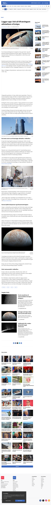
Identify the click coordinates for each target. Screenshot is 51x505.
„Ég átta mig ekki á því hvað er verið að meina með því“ (45, 49)
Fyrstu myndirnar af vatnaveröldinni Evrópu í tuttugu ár (24, 297)
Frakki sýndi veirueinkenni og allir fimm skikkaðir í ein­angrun (27, 440)
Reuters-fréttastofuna (7, 200)
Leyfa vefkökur (20, 500)
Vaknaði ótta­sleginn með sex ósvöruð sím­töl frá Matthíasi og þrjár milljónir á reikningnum (46, 32)
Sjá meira (17, 466)
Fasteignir (42, 479)
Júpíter (16, 287)
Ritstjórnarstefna (15, 485)
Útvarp (33, 485)
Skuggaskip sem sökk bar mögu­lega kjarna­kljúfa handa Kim (16, 397)
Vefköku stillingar (8, 500)
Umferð (14, 489)
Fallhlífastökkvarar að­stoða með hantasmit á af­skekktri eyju (6, 451)
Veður (42, 483)
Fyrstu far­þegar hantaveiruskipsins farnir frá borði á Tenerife (6, 463)
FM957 (42, 485)
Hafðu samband (15, 484)
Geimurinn (3, 287)
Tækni (12, 287)
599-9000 (3, 487)
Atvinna (42, 480)
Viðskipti (33, 479)
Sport (33, 480)
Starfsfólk (14, 488)
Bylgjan (42, 484)
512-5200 (15, 481)
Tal (41, 488)
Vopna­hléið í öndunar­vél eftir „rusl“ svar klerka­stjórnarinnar (27, 418)
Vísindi (8, 287)
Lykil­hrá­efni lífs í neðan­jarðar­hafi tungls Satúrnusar (24, 325)
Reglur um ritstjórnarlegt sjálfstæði (5, 482)
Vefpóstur (14, 490)
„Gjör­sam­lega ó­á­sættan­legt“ (17, 439)
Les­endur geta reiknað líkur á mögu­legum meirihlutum (46, 74)
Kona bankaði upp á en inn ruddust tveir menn (45, 80)
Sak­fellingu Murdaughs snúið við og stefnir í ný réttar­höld (27, 364)
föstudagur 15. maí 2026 (36, 3)
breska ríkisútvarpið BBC (6, 163)
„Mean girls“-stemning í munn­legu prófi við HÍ (46, 61)
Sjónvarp (33, 484)
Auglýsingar (14, 483)
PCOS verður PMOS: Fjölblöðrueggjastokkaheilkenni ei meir (28, 385)
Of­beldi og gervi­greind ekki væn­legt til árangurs (46, 68)
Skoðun (33, 483)
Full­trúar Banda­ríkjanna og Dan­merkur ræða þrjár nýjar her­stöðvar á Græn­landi (6, 418)
